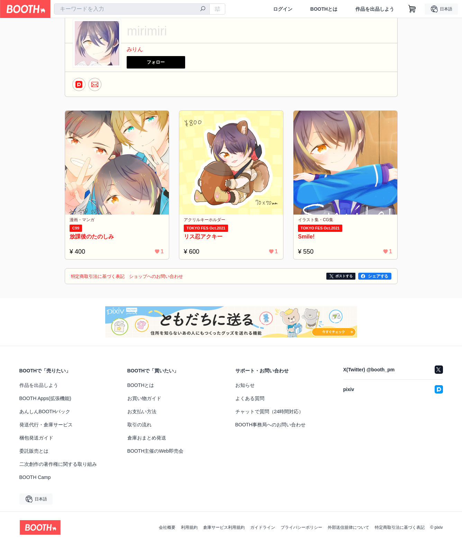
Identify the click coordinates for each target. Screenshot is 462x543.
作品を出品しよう (374, 9)
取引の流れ (139, 424)
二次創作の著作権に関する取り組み (58, 464)
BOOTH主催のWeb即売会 (155, 451)
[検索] (203, 9)
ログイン (282, 9)
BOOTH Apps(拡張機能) (45, 398)
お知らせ (245, 385)
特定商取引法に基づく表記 (400, 527)
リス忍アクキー (204, 236)
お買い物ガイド (144, 398)
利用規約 (189, 527)
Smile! (307, 236)
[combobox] (132, 9)
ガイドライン (262, 527)
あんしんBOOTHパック (45, 411)
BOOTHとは (323, 9)
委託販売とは (33, 451)
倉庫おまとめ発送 (146, 438)
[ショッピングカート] (412, 9)
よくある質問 (249, 398)
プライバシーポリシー (301, 527)
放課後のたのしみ (93, 236)
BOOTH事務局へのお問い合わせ (270, 424)
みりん (135, 50)
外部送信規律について (348, 527)
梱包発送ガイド (36, 438)
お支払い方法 (141, 411)
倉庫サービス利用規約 (224, 527)
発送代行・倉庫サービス (46, 424)
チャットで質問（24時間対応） (269, 411)
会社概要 (167, 527)
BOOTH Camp (35, 477)
